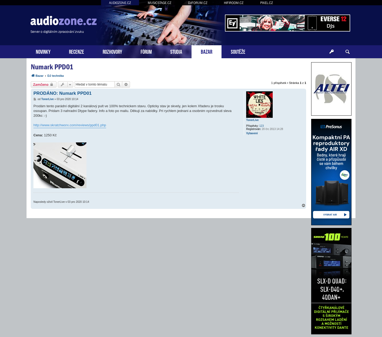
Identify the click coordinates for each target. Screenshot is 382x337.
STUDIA (176, 51)
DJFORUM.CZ (197, 3)
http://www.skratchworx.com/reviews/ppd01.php (69, 125)
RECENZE (76, 51)
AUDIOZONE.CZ (120, 3)
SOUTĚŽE (238, 51)
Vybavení (252, 133)
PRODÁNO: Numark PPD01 (62, 93)
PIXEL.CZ (266, 3)
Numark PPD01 (52, 67)
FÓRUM (146, 51)
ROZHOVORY (112, 51)
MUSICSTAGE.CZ (159, 3)
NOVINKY (43, 51)
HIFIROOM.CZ (234, 3)
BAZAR (206, 51)
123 (261, 125)
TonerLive (252, 120)
